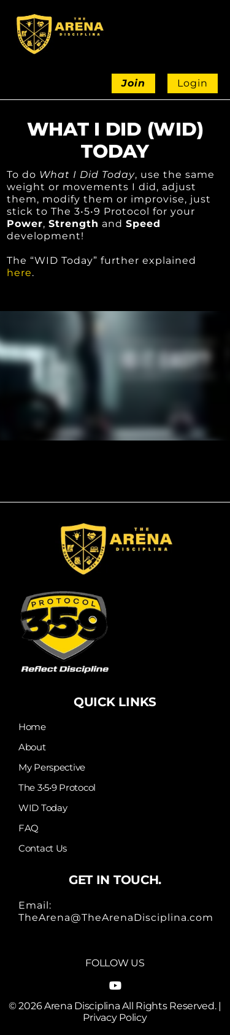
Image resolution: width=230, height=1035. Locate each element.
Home (32, 727)
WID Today (42, 808)
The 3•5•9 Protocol (57, 787)
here (19, 273)
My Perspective (51, 767)
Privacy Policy (115, 1017)
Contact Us (42, 848)
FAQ (28, 828)
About (32, 747)
